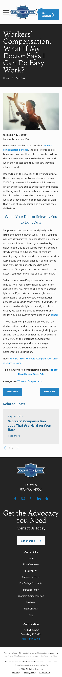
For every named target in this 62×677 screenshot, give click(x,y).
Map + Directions (31, 639)
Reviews (30, 603)
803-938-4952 (31, 489)
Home (31, 558)
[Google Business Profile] (23, 498)
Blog (31, 615)
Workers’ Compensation (30, 382)
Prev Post (12, 392)
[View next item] (17, 448)
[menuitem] (16, 673)
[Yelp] (46, 498)
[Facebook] (15, 498)
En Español (48, 14)
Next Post (49, 392)
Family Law (31, 571)
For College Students (31, 583)
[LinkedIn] (39, 498)
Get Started (31, 541)
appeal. (54, 315)
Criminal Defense (31, 577)
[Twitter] (31, 498)
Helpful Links (31, 609)
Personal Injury (31, 590)
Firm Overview (31, 565)
